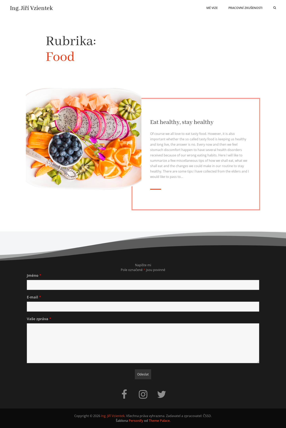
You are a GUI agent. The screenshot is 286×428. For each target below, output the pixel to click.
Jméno (34, 275)
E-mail (34, 297)
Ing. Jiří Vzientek (31, 8)
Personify (136, 420)
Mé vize (212, 8)
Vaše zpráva (39, 318)
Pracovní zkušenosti (245, 8)
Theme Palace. (159, 420)
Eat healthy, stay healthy (182, 122)
